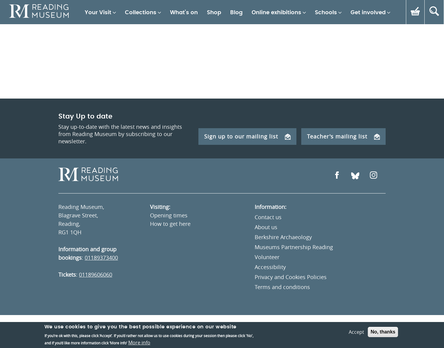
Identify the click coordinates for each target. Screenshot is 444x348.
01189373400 (101, 257)
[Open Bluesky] (355, 175)
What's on (184, 12)
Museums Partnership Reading (294, 247)
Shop (214, 12)
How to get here (170, 223)
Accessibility (270, 267)
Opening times (169, 215)
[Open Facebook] (336, 175)
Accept (356, 332)
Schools (326, 12)
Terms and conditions (282, 287)
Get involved (368, 12)
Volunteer (267, 257)
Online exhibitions (276, 12)
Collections (140, 12)
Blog (236, 12)
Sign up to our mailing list (247, 136)
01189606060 (95, 274)
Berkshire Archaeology (283, 237)
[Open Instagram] (373, 175)
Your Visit (98, 12)
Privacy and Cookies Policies (291, 277)
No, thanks (383, 331)
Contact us (268, 217)
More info (139, 342)
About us (266, 227)
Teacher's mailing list (343, 136)
